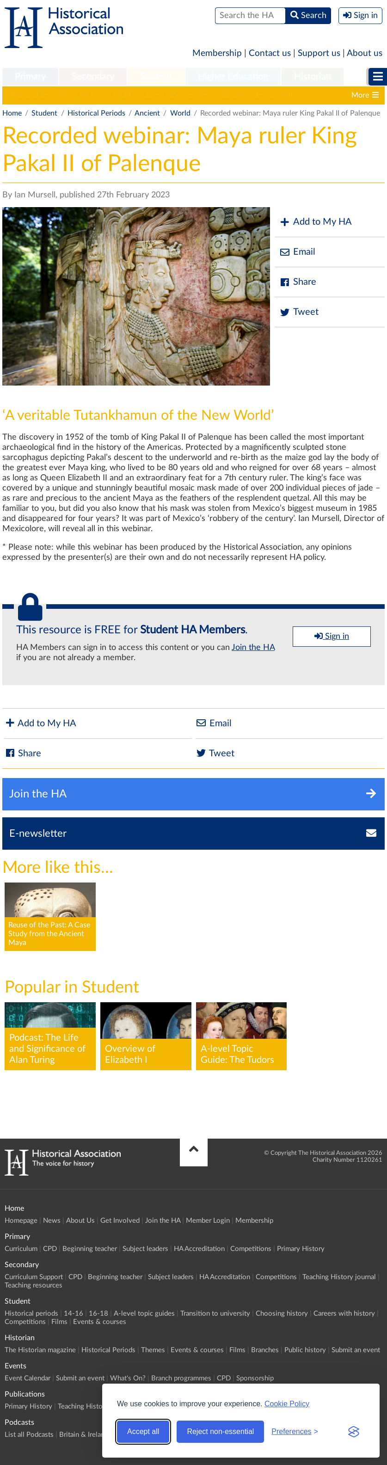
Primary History (301, 1248)
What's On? (128, 1378)
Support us (319, 53)
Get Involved (120, 1220)
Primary (30, 76)
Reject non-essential (220, 1431)
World (180, 113)
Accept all (143, 1431)
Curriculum (21, 1248)
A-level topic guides (177, 95)
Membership (217, 53)
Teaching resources (33, 1285)
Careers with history (344, 1313)
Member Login (208, 1220)
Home (12, 113)
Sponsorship (255, 1378)
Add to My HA (315, 222)
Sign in (331, 636)
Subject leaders (145, 1248)
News (52, 1220)
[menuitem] (30, 77)
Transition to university (259, 95)
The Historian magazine (40, 1350)
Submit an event (356, 1350)
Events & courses (99, 1321)
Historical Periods (96, 113)
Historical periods (35, 95)
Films (59, 1321)
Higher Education (233, 76)
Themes (153, 1350)
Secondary (93, 76)
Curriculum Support (34, 1277)
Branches (265, 1350)
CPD (50, 1248)
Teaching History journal (339, 1277)
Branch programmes (181, 1378)
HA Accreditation (199, 1248)
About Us (80, 1220)
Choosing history (282, 1313)
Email (297, 252)
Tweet (299, 312)
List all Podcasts (29, 1434)
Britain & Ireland (83, 1434)
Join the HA (253, 648)
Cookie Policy (286, 1404)
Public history (305, 1350)
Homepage (21, 1220)
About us (364, 53)
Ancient (147, 113)
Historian (312, 76)
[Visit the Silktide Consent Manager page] (354, 1432)
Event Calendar (27, 1378)
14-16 (88, 95)
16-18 (121, 95)
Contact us (270, 53)
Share (297, 282)
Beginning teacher (89, 1248)
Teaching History (83, 1406)
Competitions (250, 1248)
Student (156, 76)
